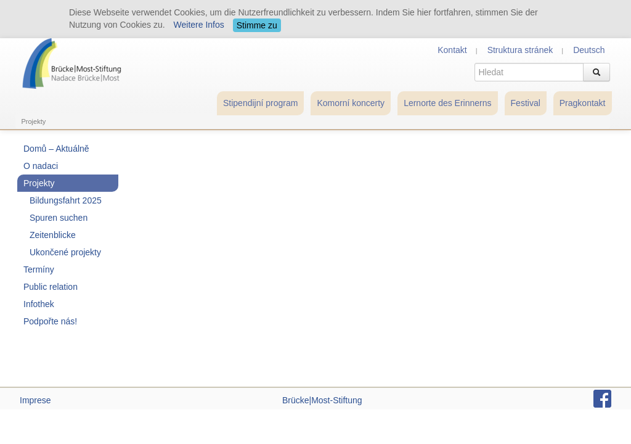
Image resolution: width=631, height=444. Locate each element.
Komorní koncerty (351, 103)
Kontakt (452, 50)
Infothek (38, 304)
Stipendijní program (260, 103)
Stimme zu (257, 25)
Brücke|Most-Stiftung (322, 400)
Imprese (35, 400)
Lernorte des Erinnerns (447, 103)
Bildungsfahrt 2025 (66, 200)
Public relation (50, 287)
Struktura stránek (520, 50)
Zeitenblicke (53, 235)
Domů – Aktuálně (56, 149)
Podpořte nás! (50, 321)
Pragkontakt (583, 103)
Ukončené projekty (65, 252)
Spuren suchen (59, 218)
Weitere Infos (199, 25)
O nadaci (40, 166)
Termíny (38, 269)
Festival (525, 103)
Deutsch (589, 50)
